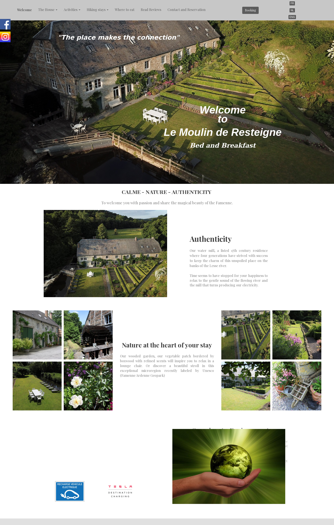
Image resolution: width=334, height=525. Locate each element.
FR (292, 3)
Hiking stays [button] (97, 9)
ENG (292, 17)
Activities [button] (72, 9)
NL (292, 10)
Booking (250, 10)
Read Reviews (151, 9)
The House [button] (47, 9)
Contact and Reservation (187, 9)
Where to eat (124, 9)
